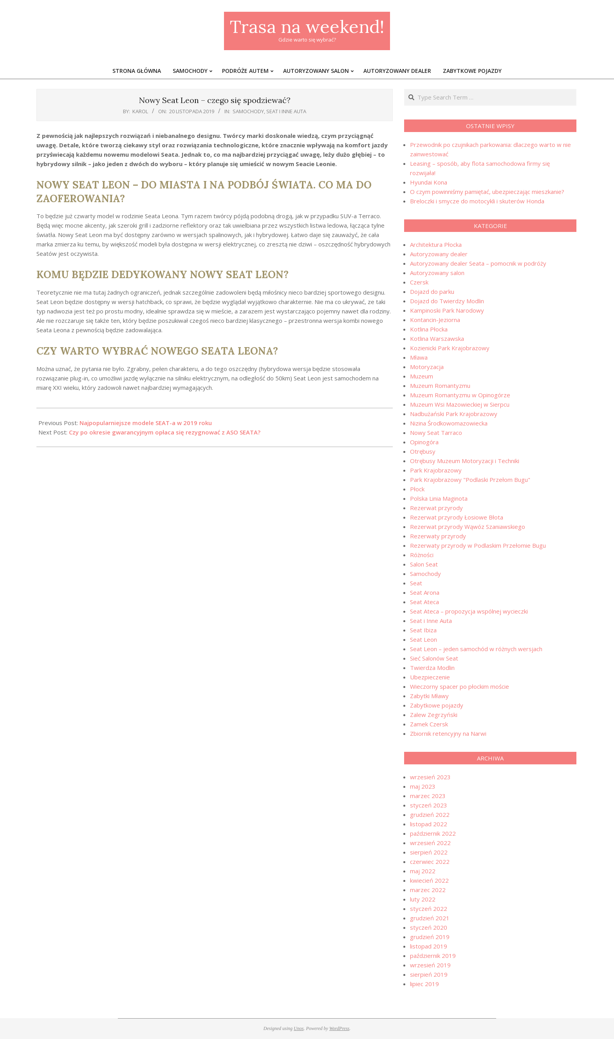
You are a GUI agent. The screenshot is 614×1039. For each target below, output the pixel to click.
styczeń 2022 (428, 908)
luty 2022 (422, 899)
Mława (419, 357)
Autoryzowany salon (437, 273)
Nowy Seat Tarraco (436, 432)
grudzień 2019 (430, 937)
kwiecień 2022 (429, 880)
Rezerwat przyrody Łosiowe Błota (456, 517)
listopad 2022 (428, 824)
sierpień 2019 (429, 974)
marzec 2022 (428, 890)
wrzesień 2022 (430, 843)
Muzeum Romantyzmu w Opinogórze (460, 395)
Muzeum (421, 376)
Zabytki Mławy (429, 696)
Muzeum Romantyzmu (440, 385)
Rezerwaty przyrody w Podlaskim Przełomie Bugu (478, 545)
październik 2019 (433, 955)
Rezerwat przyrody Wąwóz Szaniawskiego (467, 526)
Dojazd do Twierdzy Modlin (447, 301)
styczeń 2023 (428, 805)
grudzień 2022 (430, 814)
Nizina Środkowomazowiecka (449, 423)
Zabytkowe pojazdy (436, 705)
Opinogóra (424, 442)
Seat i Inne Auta (286, 111)
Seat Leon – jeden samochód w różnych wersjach (476, 649)
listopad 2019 (428, 946)
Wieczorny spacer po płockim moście (459, 686)
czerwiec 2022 (430, 861)
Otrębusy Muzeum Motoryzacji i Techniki (464, 461)
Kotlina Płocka (429, 329)
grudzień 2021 (430, 918)
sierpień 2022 (429, 852)
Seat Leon (423, 639)
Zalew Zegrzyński (433, 715)
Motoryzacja (427, 367)
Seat (416, 583)
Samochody (248, 111)
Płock (417, 489)
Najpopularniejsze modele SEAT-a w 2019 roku (145, 423)
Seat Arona (424, 592)
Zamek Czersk (429, 724)
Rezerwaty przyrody (438, 536)
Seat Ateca (424, 602)
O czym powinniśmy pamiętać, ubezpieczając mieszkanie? (487, 191)
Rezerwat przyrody (436, 508)
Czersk (419, 282)
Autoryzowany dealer (439, 254)
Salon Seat (424, 564)
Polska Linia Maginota (439, 498)
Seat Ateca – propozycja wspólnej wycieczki (469, 611)
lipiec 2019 (424, 984)
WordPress (339, 1028)
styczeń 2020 (428, 927)
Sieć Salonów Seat (434, 658)
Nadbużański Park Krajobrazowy (453, 414)
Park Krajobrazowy (436, 470)
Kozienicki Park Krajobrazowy (449, 348)
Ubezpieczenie (430, 677)
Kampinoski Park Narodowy (447, 310)
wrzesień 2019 (430, 965)
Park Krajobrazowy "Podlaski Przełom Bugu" (470, 479)
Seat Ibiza (423, 630)
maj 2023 (422, 786)
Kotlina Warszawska (437, 338)
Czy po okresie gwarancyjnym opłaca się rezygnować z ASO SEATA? (164, 432)
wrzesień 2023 (430, 777)
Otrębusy (422, 451)
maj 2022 (422, 871)
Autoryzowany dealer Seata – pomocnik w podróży (478, 263)
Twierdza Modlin (432, 668)
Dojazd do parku (432, 291)
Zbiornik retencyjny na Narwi (448, 733)
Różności (421, 555)
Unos (298, 1028)
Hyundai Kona (428, 182)
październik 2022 (433, 833)
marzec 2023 (428, 796)
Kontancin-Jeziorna (435, 320)
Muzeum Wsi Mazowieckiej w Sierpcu (459, 404)
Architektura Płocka (436, 244)
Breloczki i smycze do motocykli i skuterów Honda (477, 201)
